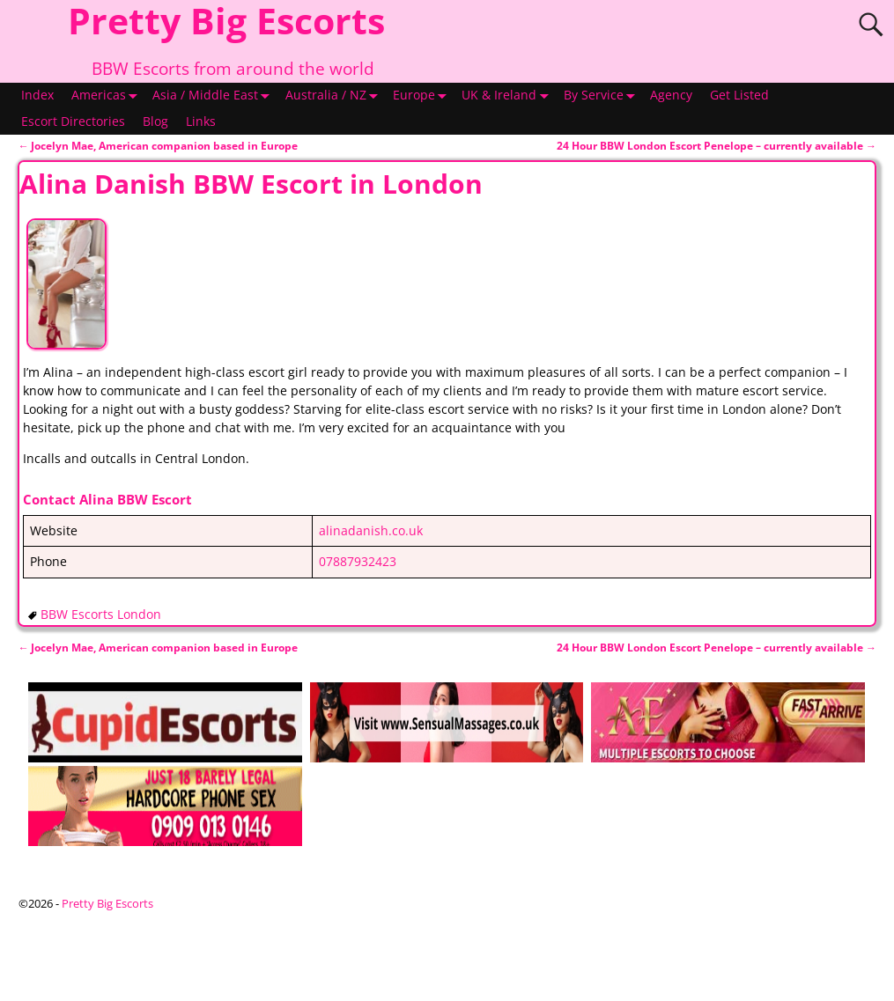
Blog (155, 121)
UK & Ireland (508, 96)
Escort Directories (73, 121)
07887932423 (357, 562)
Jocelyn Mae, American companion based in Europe (158, 145)
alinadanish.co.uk (371, 531)
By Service (602, 96)
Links (201, 121)
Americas (107, 96)
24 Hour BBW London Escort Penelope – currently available (716, 145)
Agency (671, 95)
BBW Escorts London (101, 614)
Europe (423, 96)
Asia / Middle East (214, 96)
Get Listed (739, 95)
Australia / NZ (334, 96)
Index (37, 95)
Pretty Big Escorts (107, 903)
